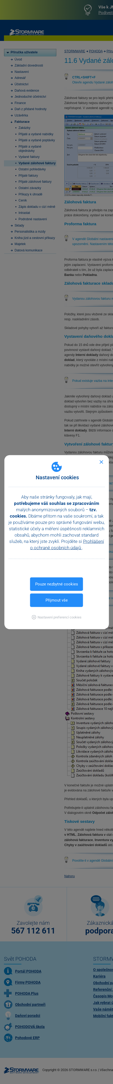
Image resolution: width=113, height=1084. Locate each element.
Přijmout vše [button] (57, 600)
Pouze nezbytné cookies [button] (56, 583)
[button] (56, 617)
